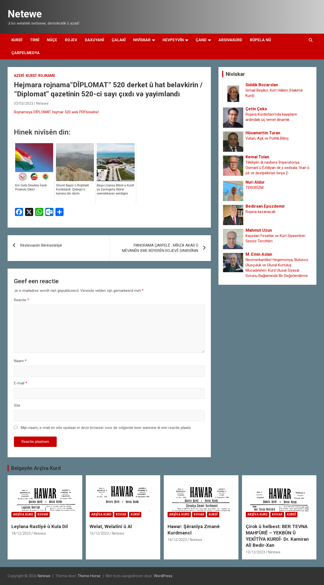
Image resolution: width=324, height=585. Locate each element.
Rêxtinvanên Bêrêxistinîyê (41, 245)
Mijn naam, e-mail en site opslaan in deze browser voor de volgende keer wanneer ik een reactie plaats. (106, 427)
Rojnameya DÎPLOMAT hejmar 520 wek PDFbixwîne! (56, 112)
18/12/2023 (21, 533)
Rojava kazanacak (260, 211)
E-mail (20, 383)
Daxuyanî (94, 40)
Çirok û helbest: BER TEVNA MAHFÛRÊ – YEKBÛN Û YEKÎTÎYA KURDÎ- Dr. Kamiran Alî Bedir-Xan (277, 536)
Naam (20, 361)
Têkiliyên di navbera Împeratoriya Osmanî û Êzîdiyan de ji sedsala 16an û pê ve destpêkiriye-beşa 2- (277, 167)
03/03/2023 (23, 103)
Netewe (25, 14)
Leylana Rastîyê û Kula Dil (39, 526)
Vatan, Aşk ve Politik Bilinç (267, 138)
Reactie (21, 300)
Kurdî (16, 40)
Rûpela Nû (260, 40)
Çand (201, 40)
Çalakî (119, 40)
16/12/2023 (99, 533)
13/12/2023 (255, 552)
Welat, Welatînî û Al (111, 526)
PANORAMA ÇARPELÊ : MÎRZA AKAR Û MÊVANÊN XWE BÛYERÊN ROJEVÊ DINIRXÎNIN (160, 248)
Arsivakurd (230, 40)
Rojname (46, 76)
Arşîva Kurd (23, 514)
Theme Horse (89, 576)
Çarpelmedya (25, 53)
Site (17, 405)
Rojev (71, 40)
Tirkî (34, 40)
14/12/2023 (177, 540)
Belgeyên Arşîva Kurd (36, 468)
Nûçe (52, 40)
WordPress (163, 576)
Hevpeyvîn (173, 40)
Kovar (42, 514)
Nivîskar (142, 40)
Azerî (19, 76)
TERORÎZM (255, 187)
